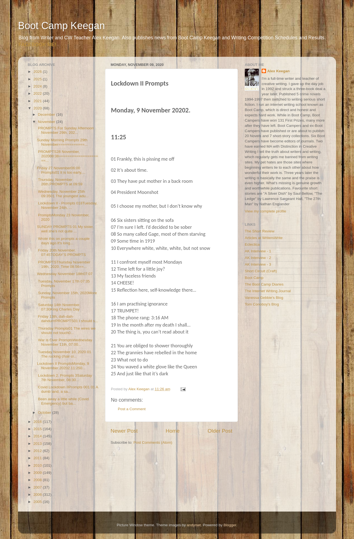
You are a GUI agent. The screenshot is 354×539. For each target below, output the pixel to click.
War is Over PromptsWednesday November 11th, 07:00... (64, 342)
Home (172, 431)
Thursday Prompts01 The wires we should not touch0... (66, 330)
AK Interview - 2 (258, 258)
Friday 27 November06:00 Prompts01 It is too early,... (61, 170)
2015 (38, 429)
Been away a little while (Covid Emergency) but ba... (63, 401)
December (47, 114)
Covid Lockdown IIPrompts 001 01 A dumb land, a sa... (67, 389)
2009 (38, 473)
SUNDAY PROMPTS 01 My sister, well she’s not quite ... (65, 229)
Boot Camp (254, 278)
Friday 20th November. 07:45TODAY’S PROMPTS (61, 252)
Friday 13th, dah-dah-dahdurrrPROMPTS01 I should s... (67, 318)
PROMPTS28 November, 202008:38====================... (67, 156)
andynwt (194, 525)
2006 (38, 494)
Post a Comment (132, 409)
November (47, 122)
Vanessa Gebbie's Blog (264, 298)
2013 (38, 444)
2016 (38, 422)
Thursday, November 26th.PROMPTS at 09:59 (59, 182)
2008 (38, 480)
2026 (38, 72)
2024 (38, 86)
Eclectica (252, 244)
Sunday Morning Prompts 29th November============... (62, 142)
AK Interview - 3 (258, 264)
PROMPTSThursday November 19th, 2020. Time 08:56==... (63, 264)
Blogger (229, 525)
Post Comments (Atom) (153, 442)
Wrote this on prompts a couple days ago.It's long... (63, 241)
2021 (38, 101)
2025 (38, 79)
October (45, 412)
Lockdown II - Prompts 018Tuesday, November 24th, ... (67, 205)
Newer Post (124, 431)
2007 (38, 487)
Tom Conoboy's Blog (262, 304)
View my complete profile (265, 211)
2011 (38, 458)
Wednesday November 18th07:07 (65, 274)
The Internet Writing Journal (268, 291)
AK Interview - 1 (258, 251)
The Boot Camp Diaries (264, 284)
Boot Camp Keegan (61, 25)
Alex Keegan (278, 71)
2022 (38, 93)
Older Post (220, 431)
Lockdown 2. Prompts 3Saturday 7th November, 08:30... (64, 377)
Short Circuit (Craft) (261, 271)
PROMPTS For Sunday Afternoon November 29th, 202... (65, 130)
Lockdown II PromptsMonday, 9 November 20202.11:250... (63, 365)
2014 (38, 436)
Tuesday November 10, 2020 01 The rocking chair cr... (64, 354)
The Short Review (259, 231)
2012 (38, 451)
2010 (38, 465)
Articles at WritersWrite (264, 238)
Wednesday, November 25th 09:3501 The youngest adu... (63, 193)
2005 (38, 502)
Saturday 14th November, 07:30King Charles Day (58, 307)
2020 (38, 108)
